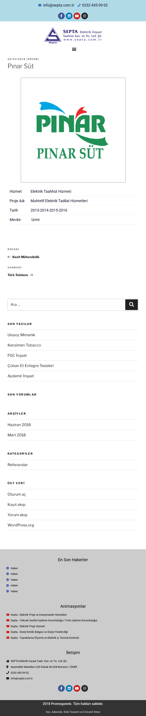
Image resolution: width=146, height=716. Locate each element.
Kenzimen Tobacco (24, 345)
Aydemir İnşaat (21, 376)
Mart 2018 (17, 435)
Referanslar (18, 465)
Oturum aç (17, 494)
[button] (74, 49)
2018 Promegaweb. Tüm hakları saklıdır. (73, 704)
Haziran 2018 (19, 425)
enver (33, 59)
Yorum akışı (17, 515)
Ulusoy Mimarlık (21, 335)
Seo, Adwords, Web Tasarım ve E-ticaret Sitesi (73, 711)
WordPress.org (21, 525)
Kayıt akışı (16, 504)
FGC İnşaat (17, 355)
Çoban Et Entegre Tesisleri (31, 365)
